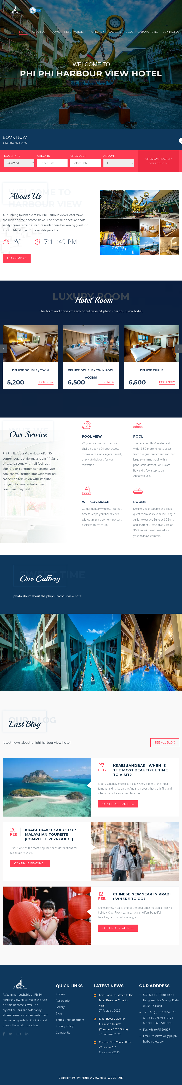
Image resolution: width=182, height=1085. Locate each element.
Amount (109, 155)
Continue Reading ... (118, 804)
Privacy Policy (65, 1026)
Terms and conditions (70, 1020)
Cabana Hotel (147, 31)
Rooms (55, 31)
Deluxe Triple (151, 370)
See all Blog (164, 742)
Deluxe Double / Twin (30, 370)
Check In (43, 155)
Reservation (73, 31)
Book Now (45, 382)
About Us (38, 31)
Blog (129, 31)
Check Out (78, 155)
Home (23, 31)
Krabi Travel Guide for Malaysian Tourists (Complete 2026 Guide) (113, 1024)
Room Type (12, 155)
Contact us (171, 31)
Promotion (96, 31)
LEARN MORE (16, 258)
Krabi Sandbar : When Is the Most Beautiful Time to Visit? (116, 1000)
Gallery (115, 31)
